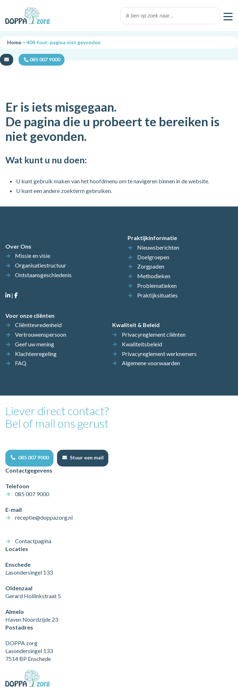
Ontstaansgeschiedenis (43, 274)
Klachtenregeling (36, 353)
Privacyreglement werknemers (159, 353)
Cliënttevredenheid (38, 324)
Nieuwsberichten (158, 247)
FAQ (20, 363)
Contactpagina (33, 540)
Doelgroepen (153, 257)
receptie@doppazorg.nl (44, 517)
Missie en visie (32, 255)
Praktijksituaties (157, 295)
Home (14, 42)
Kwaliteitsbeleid (142, 344)
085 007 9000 (32, 493)
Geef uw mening (34, 344)
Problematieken (157, 285)
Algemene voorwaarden (151, 363)
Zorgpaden (150, 266)
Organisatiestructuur (40, 265)
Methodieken (153, 275)
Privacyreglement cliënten (154, 334)
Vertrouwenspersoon (40, 334)
